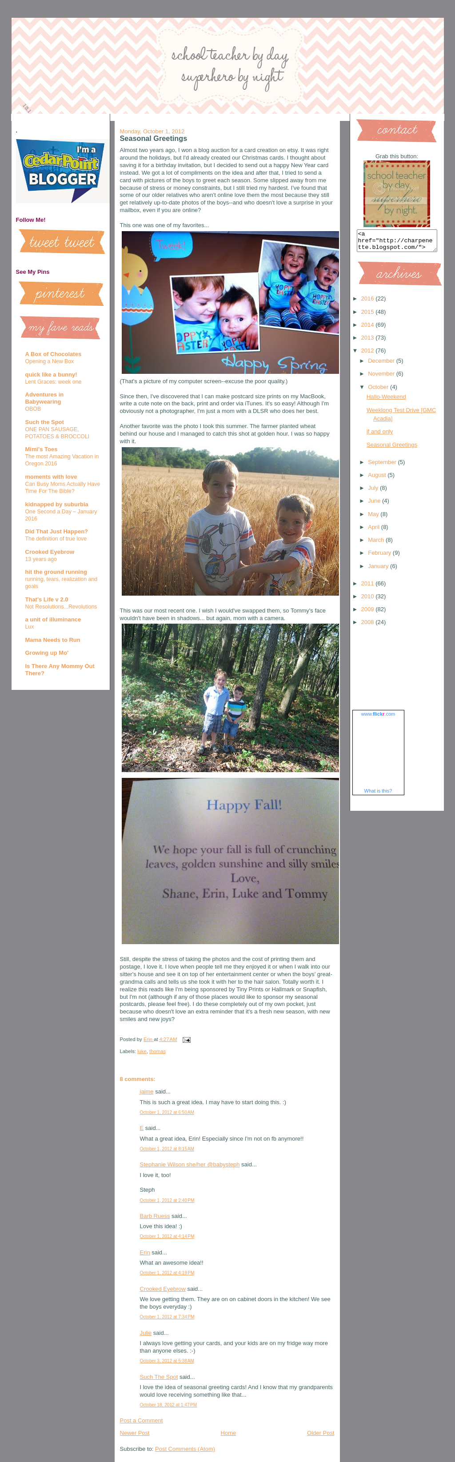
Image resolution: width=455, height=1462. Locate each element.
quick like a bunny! (51, 374)
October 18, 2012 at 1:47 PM (168, 1404)
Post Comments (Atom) (185, 1449)
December (382, 364)
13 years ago (41, 559)
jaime (147, 1091)
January (379, 570)
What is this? (378, 794)
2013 (368, 341)
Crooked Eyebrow (50, 552)
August (377, 479)
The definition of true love (56, 539)
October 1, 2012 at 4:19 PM (167, 1272)
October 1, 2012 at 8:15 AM (167, 1148)
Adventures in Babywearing (44, 398)
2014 (368, 328)
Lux (29, 627)
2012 (368, 354)
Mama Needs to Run (52, 640)
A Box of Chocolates (53, 354)
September (383, 466)
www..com (378, 718)
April (374, 531)
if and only (380, 435)
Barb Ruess (155, 1216)
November (382, 377)
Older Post (320, 1433)
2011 (368, 587)
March (377, 544)
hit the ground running (56, 572)
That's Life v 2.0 (46, 599)
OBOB (33, 409)
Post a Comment (141, 1420)
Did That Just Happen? (56, 531)
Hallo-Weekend (386, 400)
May (374, 518)
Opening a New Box (49, 361)
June (375, 504)
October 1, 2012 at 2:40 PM (167, 1200)
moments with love (51, 476)
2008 (368, 626)
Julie (146, 1333)
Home (228, 1433)
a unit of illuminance (53, 619)
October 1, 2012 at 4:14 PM (167, 1236)
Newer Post (135, 1433)
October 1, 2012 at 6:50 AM (167, 1112)
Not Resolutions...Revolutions (61, 607)
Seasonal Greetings (392, 448)
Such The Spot (159, 1377)
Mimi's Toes (41, 449)
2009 (368, 613)
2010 (368, 600)
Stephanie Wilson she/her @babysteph (190, 1164)
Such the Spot (44, 422)
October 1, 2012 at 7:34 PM (167, 1316)
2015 (368, 315)
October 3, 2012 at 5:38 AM (167, 1360)
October (379, 391)
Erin (145, 1252)
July (374, 492)
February (380, 556)
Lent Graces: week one (53, 382)
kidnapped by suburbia (56, 504)
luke (142, 1051)
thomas (157, 1051)
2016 (368, 302)
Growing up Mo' (47, 652)
